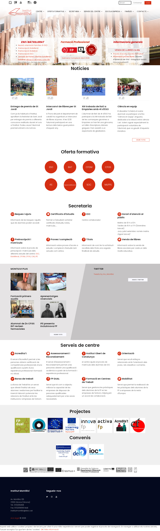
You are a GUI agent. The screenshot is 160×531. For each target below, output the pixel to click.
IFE (51, 184)
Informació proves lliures (123, 56)
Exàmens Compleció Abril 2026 (76, 58)
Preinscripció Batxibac (28, 51)
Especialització (70, 185)
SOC (89, 184)
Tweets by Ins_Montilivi (104, 274)
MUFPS (108, 184)
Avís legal (15, 518)
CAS (33, 256)
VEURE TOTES (141, 140)
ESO (51, 167)
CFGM (89, 167)
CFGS (108, 167)
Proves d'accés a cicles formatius (128, 54)
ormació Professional (75, 42)
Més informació (52, 529)
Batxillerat (15, 256)
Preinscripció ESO (25, 54)
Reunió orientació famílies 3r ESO (32, 45)
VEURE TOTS (58, 334)
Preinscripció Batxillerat (28, 48)
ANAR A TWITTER (138, 280)
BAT (70, 167)
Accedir (148, 3)
